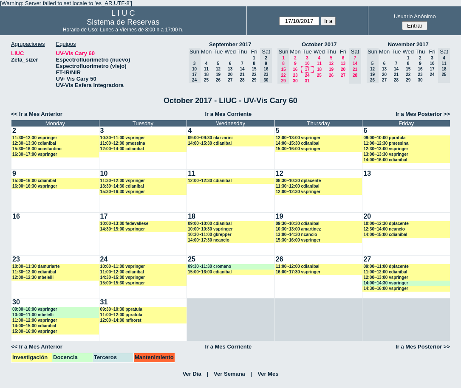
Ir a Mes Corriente (228, 114)
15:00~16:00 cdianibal (34, 180)
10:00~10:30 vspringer (210, 229)
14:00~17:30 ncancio (208, 240)
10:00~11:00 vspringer (122, 266)
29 (254, 80)
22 (254, 74)
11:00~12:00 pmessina (122, 143)
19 (218, 74)
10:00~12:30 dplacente (385, 223)
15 (254, 69)
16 (295, 69)
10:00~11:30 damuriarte (35, 266)
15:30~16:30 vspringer (122, 191)
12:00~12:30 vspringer (298, 191)
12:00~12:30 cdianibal (210, 180)
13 (230, 69)
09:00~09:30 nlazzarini (210, 137)
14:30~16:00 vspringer (385, 288)
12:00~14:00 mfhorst (120, 320)
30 (295, 81)
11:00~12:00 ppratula (121, 314)
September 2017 (230, 44)
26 (218, 80)
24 (307, 75)
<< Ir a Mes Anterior (36, 114)
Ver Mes (267, 374)
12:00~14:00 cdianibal (122, 148)
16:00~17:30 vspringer (298, 272)
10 (307, 63)
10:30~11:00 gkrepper (210, 234)
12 (218, 69)
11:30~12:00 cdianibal (298, 186)
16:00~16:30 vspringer (34, 186)
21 (242, 74)
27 (230, 80)
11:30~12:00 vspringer (122, 180)
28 (242, 80)
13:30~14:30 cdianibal (122, 186)
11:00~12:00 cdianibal (122, 272)
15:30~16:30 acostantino (37, 148)
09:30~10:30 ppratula (121, 309)
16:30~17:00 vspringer (34, 154)
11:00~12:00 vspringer (34, 320)
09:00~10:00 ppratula (384, 137)
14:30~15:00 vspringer (122, 229)
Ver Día (192, 374)
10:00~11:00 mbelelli (33, 314)
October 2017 (319, 44)
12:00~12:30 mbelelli (33, 277)
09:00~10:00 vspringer (34, 309)
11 (206, 69)
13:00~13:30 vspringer (385, 154)
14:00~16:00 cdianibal (385, 159)
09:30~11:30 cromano (209, 266)
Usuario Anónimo (415, 16)
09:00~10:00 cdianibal (210, 223)
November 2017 (408, 44)
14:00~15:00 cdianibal (385, 234)
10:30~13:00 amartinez (298, 229)
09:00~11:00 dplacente (385, 266)
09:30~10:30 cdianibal (298, 223)
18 (206, 74)
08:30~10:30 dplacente (298, 180)
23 (295, 75)
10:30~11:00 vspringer (122, 137)
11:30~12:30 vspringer (34, 137)
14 (242, 69)
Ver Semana (229, 374)
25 (206, 80)
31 (307, 81)
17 (307, 69)
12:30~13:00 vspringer (385, 148)
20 (230, 74)
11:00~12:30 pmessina (385, 143)
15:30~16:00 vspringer (298, 148)
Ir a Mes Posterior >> (423, 114)
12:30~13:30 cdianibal (34, 143)
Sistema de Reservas (123, 22)
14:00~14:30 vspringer (385, 283)
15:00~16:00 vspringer (34, 331)
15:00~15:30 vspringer (122, 283)
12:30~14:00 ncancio (384, 229)
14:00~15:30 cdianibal (210, 143)
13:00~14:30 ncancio (296, 234)
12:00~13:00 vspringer (298, 137)
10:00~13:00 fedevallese (124, 223)
